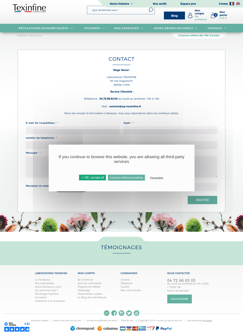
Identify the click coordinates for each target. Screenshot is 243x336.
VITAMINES (94, 28)
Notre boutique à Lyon (48, 286)
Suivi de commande (89, 283)
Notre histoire (119, 4)
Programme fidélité (89, 286)
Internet (125, 279)
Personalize (156, 177)
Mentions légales (39, 320)
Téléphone (127, 283)
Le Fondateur (42, 279)
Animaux (217, 28)
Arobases (207, 320)
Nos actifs (159, 4)
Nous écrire (179, 298)
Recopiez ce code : (39, 185)
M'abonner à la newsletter (50, 300)
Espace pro (188, 4)
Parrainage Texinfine (46, 293)
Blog (174, 15)
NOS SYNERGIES (128, 28)
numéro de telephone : (41, 137)
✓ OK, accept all (92, 177)
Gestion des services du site (67, 320)
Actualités (41, 297)
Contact (224, 4)
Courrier (125, 286)
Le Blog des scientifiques (92, 297)
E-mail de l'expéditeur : (42, 122)
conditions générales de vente (101, 320)
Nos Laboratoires (44, 283)
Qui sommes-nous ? (46, 290)
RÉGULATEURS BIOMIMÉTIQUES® (45, 28)
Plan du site (127, 320)
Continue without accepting (126, 177)
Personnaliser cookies (90, 293)
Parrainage (84, 290)
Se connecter (85, 279)
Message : (33, 152)
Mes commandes (131, 290)
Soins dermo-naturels (176, 28)
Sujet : (129, 122)
